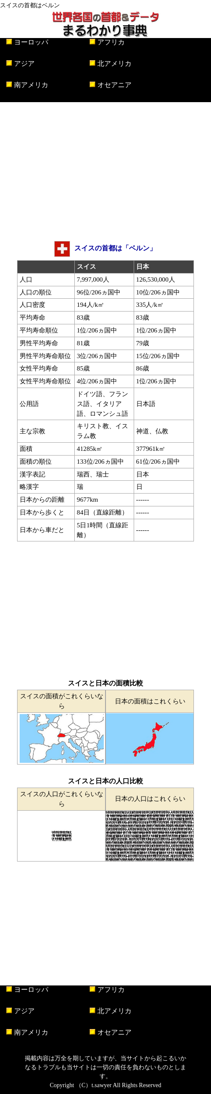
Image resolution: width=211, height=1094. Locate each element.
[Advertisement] (105, 170)
